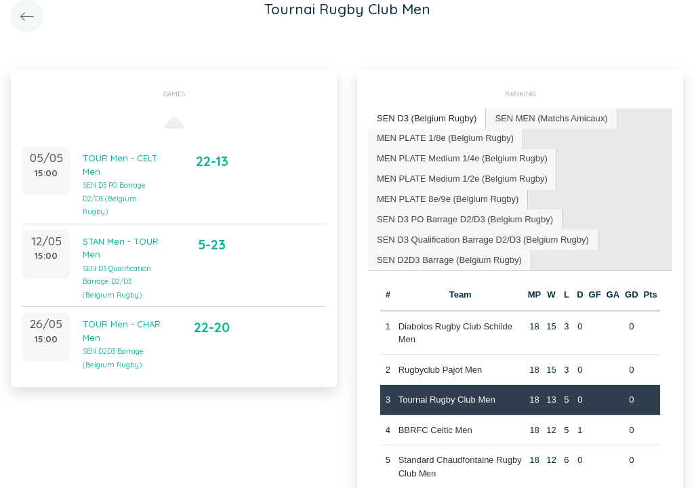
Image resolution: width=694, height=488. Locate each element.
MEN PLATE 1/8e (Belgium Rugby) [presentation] (445, 138)
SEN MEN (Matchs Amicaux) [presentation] (551, 118)
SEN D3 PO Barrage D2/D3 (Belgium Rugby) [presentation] (465, 219)
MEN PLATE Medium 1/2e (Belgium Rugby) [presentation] (462, 179)
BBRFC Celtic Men (435, 430)
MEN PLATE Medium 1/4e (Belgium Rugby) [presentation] (462, 158)
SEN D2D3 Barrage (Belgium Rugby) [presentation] (449, 260)
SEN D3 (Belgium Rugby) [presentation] (426, 118)
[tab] (427, 118)
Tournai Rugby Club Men (447, 399)
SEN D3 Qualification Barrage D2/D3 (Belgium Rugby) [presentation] (483, 240)
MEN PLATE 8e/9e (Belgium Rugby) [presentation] (447, 199)
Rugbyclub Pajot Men (441, 370)
